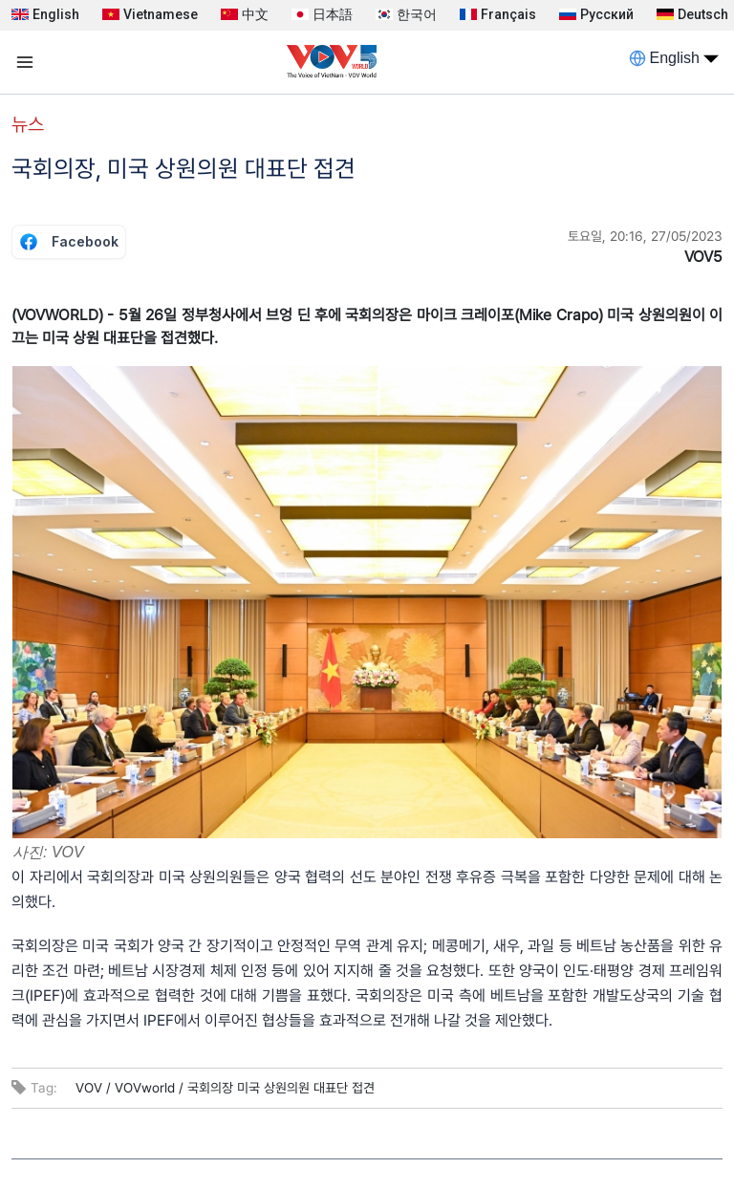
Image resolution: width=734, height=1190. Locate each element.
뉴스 (27, 124)
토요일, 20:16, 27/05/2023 (645, 236)
